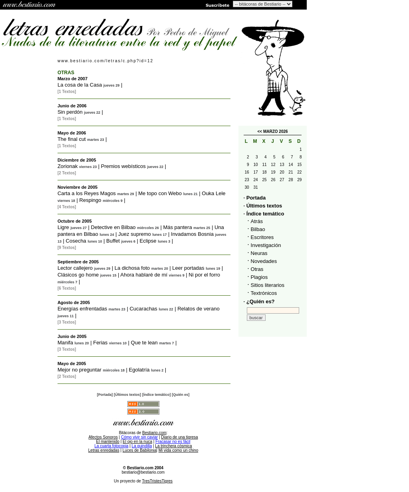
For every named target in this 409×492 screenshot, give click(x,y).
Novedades (264, 261)
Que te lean (144, 343)
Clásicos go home (78, 275)
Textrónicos (264, 293)
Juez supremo (134, 234)
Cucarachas (143, 309)
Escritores (262, 237)
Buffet (113, 241)
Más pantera (177, 227)
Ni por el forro (204, 275)
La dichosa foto (132, 268)
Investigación (266, 245)
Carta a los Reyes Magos (87, 193)
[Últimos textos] (127, 395)
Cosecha (76, 241)
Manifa (65, 343)
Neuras (259, 253)
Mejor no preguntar (79, 370)
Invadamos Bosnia (192, 234)
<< (259, 131)
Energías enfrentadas (82, 309)
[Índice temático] (156, 395)
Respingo (90, 200)
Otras (257, 269)
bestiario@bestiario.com (143, 472)
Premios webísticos (123, 166)
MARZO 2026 (275, 131)
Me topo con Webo (160, 193)
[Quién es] (180, 395)
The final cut (72, 139)
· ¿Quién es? (259, 301)
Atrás (257, 221)
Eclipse (148, 241)
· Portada (255, 198)
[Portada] (105, 395)
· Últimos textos (263, 206)
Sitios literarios (268, 285)
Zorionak (68, 166)
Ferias (100, 343)
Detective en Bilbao (113, 227)
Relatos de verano (198, 309)
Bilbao (258, 229)
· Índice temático (264, 214)
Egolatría (139, 370)
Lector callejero (75, 268)
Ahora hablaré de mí (143, 275)
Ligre (63, 227)
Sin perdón (70, 112)
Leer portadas (188, 268)
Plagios (259, 277)
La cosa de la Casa (80, 85)
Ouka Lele (213, 193)
